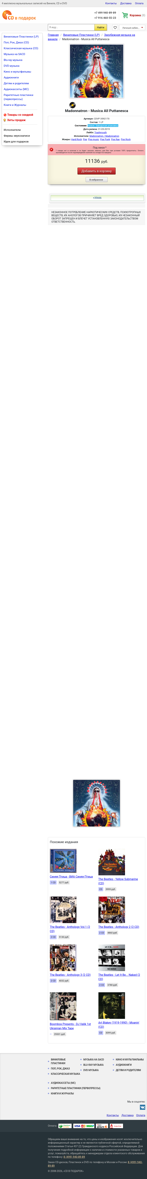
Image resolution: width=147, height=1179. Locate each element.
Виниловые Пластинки (58, 1061)
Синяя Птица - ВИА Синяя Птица (71, 876)
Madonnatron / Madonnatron (104, 136)
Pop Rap (115, 139)
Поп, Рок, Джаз (60, 1068)
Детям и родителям (16, 83)
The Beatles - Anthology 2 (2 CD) (118, 927)
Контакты (111, 3)
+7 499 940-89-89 (105, 12)
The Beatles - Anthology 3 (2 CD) (70, 975)
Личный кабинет (131, 28)
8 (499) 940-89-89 (74, 1156)
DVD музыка (11, 65)
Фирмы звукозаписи (17, 135)
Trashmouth (100, 132)
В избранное (96, 179)
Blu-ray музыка (13, 60)
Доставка (125, 3)
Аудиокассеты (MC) (16, 89)
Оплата (139, 3)
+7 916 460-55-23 (105, 17)
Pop (85, 139)
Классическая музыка (65, 1073)
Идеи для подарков (16, 141)
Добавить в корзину (96, 171)
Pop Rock (126, 139)
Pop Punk (105, 139)
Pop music (93, 139)
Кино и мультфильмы (17, 71)
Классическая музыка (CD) (21, 48)
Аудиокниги (11, 77)
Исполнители (12, 129)
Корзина (137, 15)
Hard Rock (76, 139)
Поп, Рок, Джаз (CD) (16, 42)
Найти (100, 27)
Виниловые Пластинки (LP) (21, 36)
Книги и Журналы (15, 105)
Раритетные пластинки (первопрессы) (18, 97)
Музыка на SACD (14, 54)
